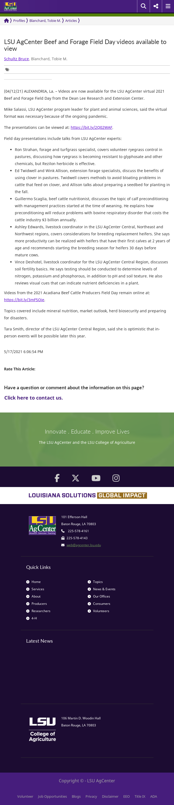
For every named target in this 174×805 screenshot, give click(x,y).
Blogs (76, 796)
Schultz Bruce (16, 58)
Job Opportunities (52, 796)
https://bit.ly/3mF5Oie (24, 299)
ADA (153, 796)
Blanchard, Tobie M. (45, 20)
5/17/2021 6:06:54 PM (23, 351)
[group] (8, 69)
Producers (36, 603)
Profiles (19, 20)
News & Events (101, 589)
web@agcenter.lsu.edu (84, 545)
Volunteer (25, 796)
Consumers (99, 603)
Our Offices (99, 596)
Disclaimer (110, 796)
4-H (31, 618)
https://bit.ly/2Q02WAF (91, 127)
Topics (95, 581)
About (33, 596)
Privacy (91, 796)
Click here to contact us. (33, 397)
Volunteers (98, 611)
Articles (71, 20)
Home (33, 581)
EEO (126, 796)
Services (35, 589)
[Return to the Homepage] (6, 21)
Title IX (140, 796)
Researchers (38, 611)
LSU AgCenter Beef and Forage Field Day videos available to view (85, 45)
